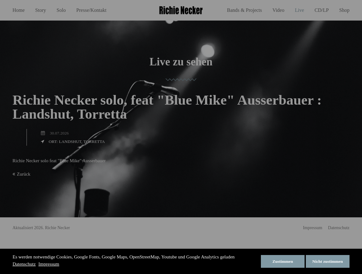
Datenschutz (24, 264)
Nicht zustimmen (327, 261)
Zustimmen (282, 261)
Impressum (48, 264)
